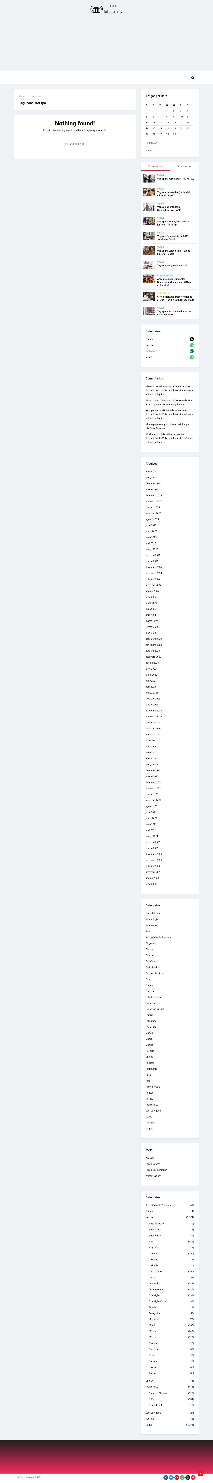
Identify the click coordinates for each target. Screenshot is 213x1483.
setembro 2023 (153, 656)
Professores (152, 351)
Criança (150, 955)
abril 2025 (151, 543)
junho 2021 (151, 818)
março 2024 (152, 621)
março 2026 (152, 477)
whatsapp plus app (155, 424)
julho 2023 (151, 668)
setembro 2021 (153, 800)
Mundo (149, 1033)
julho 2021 (151, 812)
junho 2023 (151, 674)
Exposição (151, 1003)
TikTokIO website (155, 386)
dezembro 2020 (154, 854)
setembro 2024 (153, 585)
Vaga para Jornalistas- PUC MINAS (175, 178)
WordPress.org (153, 1176)
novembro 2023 (154, 645)
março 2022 (152, 764)
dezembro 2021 (154, 782)
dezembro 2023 (154, 639)
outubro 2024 (153, 579)
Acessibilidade (165, 275)
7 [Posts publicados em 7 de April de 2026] (160, 116)
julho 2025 (151, 525)
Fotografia (151, 1021)
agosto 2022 (152, 734)
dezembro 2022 (154, 710)
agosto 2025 (152, 519)
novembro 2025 (154, 501)
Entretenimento (154, 997)
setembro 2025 (153, 513)
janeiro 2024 (152, 633)
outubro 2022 (153, 722)
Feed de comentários (156, 1170)
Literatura (163, 293)
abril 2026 (151, 471)
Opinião (150, 1057)
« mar (149, 150)
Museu (149, 1039)
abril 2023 (151, 686)
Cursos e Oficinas (155, 973)
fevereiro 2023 (153, 698)
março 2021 (152, 836)
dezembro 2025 (154, 495)
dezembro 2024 (154, 567)
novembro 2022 (154, 716)
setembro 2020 (153, 872)
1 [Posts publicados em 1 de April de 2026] (167, 111)
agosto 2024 (152, 591)
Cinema (149, 949)
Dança (149, 979)
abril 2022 (151, 758)
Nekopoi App (152, 410)
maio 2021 (151, 824)
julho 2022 (151, 740)
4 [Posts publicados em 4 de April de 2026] (187, 111)
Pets (148, 1080)
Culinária (150, 961)
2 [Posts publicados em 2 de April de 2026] (174, 111)
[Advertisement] (106, 43)
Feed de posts (153, 1164)
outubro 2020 (153, 866)
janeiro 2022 (152, 776)
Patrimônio (151, 1068)
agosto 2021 (152, 806)
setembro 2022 (153, 728)
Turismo (150, 1122)
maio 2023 (151, 680)
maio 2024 (151, 609)
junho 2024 (151, 603)
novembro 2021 (154, 788)
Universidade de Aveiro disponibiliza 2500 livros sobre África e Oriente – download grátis (169, 390)
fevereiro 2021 (153, 842)
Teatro (149, 1116)
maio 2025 (151, 537)
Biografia (150, 943)
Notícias (150, 345)
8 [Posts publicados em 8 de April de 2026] (167, 116)
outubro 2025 (153, 507)
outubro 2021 (153, 794)
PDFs (148, 1074)
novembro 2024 (154, 573)
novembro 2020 (154, 860)
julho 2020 (151, 884)
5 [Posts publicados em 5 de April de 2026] (146, 116)
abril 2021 (151, 830)
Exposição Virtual (155, 1009)
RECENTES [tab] (184, 166)
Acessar (150, 1158)
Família (149, 1015)
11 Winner (151, 434)
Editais (149, 339)
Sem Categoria (153, 1110)
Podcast (150, 1092)
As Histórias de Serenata (158, 937)
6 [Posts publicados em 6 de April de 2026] (153, 116)
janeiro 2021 (152, 848)
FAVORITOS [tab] (155, 166)
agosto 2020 (152, 878)
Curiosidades (152, 967)
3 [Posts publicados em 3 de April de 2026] (180, 111)
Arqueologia (152, 919)
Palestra (150, 1063)
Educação (151, 991)
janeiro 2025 (152, 561)
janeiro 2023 (152, 704)
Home (22, 96)
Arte (148, 931)
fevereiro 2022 (153, 770)
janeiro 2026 (152, 489)
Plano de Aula (153, 1086)
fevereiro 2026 (153, 483)
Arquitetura (151, 925)
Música (149, 1045)
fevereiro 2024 (153, 627)
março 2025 (152, 549)
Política (149, 1098)
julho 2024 (151, 597)
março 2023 (152, 692)
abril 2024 (151, 615)
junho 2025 (151, 531)
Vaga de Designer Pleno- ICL (172, 265)
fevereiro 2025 (153, 555)
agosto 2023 (152, 662)
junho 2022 (151, 746)
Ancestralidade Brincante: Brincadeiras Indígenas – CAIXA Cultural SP (174, 282)
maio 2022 (151, 752)
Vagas (160, 175)
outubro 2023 (153, 650)
